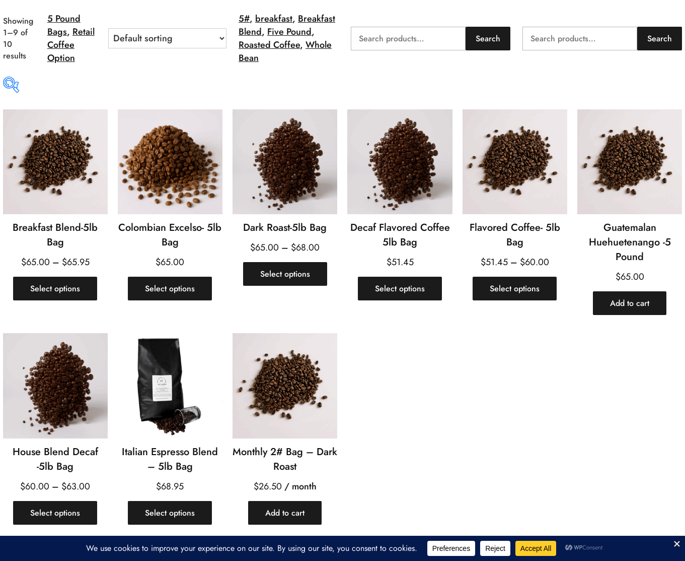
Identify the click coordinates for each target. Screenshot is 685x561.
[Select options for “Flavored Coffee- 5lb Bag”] (515, 288)
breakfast (273, 18)
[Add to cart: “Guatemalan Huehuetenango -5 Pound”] (629, 303)
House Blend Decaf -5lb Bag (55, 459)
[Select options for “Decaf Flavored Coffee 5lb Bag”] (400, 288)
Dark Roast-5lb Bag (285, 227)
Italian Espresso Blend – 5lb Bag (170, 459)
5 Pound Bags (64, 25)
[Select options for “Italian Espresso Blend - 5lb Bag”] (170, 513)
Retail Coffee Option (71, 45)
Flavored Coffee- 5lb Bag (515, 235)
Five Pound (289, 31)
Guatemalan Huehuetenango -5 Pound (630, 242)
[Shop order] (167, 38)
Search (488, 38)
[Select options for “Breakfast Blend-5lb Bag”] (55, 288)
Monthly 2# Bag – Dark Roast (285, 459)
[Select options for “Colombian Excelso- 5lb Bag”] (170, 288)
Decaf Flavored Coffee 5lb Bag (400, 235)
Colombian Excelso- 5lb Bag (169, 235)
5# (244, 18)
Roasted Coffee (269, 44)
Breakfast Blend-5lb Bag (55, 235)
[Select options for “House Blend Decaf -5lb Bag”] (55, 513)
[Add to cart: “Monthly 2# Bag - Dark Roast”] (285, 513)
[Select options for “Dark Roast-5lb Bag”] (285, 274)
